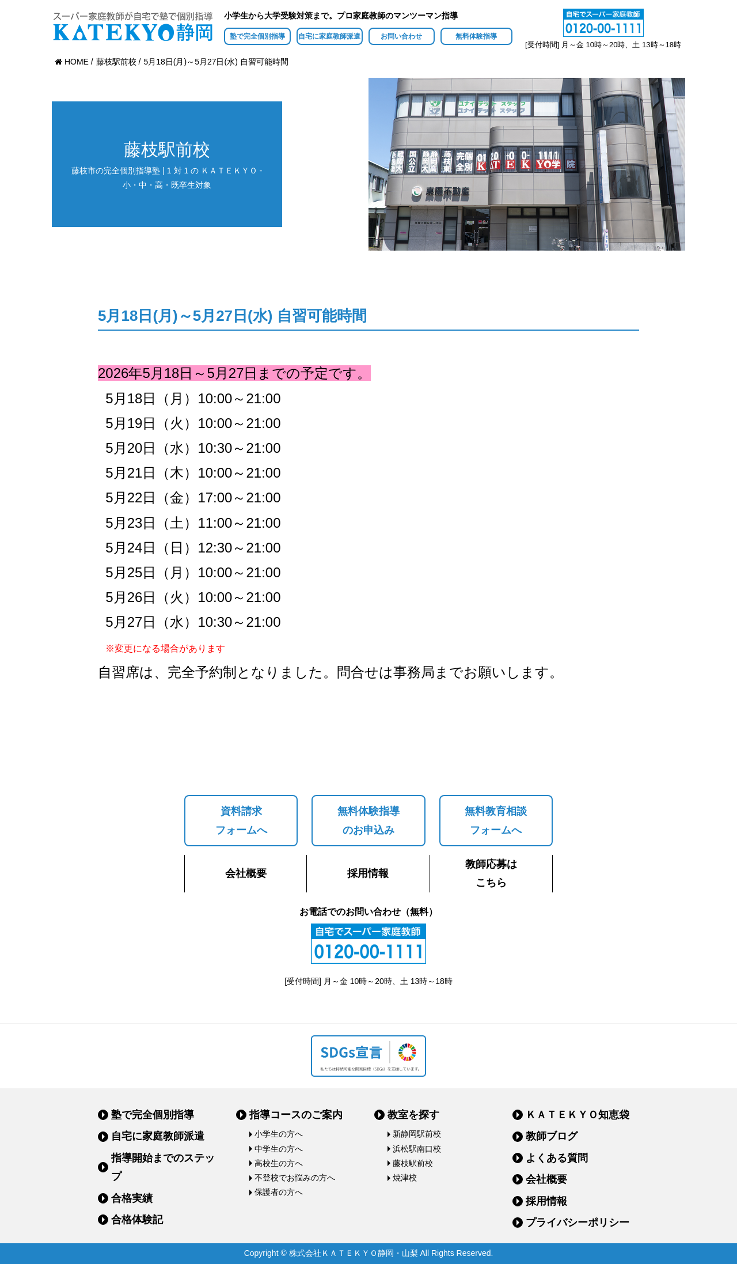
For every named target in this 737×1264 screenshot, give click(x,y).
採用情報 (368, 873)
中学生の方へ (278, 1148)
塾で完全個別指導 (257, 36)
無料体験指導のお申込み (368, 820)
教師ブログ (552, 1136)
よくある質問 (557, 1158)
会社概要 (246, 873)
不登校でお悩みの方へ (294, 1177)
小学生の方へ (278, 1133)
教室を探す (413, 1115)
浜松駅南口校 (417, 1148)
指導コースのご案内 (296, 1115)
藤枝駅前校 (413, 1163)
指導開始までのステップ (163, 1167)
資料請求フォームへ (241, 820)
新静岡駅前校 (417, 1133)
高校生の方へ (278, 1163)
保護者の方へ (278, 1192)
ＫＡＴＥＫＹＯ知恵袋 (577, 1115)
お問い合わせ (401, 36)
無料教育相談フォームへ (496, 820)
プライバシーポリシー (577, 1222)
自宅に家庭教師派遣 (329, 36)
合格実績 (132, 1198)
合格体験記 (137, 1219)
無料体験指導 (476, 36)
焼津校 (405, 1177)
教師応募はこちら (491, 873)
